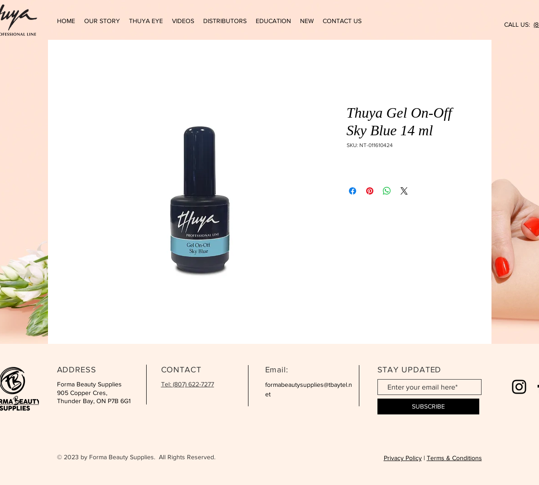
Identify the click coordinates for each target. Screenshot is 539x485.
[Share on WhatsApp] (387, 190)
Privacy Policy (403, 457)
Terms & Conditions (454, 457)
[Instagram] (519, 386)
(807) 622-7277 (193, 384)
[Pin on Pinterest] (369, 190)
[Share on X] (404, 190)
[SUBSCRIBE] (428, 406)
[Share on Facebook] (352, 190)
